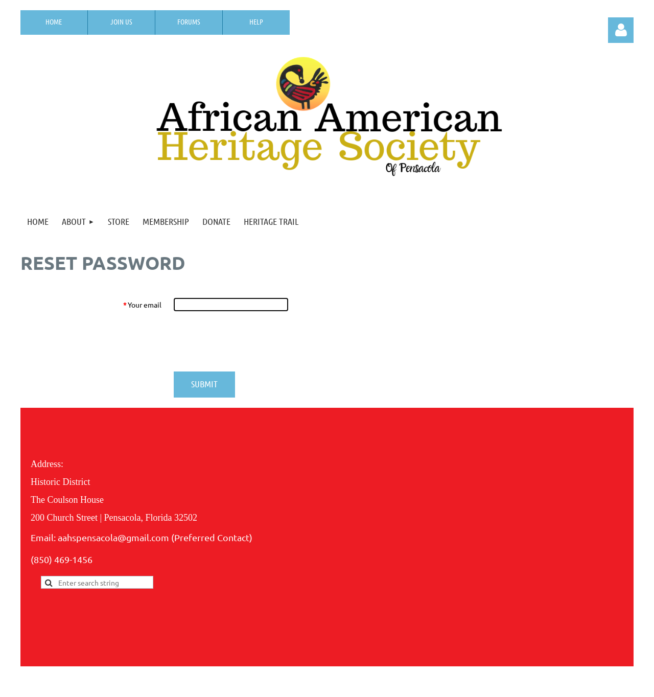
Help (256, 21)
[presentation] (251, 341)
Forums (188, 21)
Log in (621, 30)
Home (53, 21)
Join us (121, 21)
